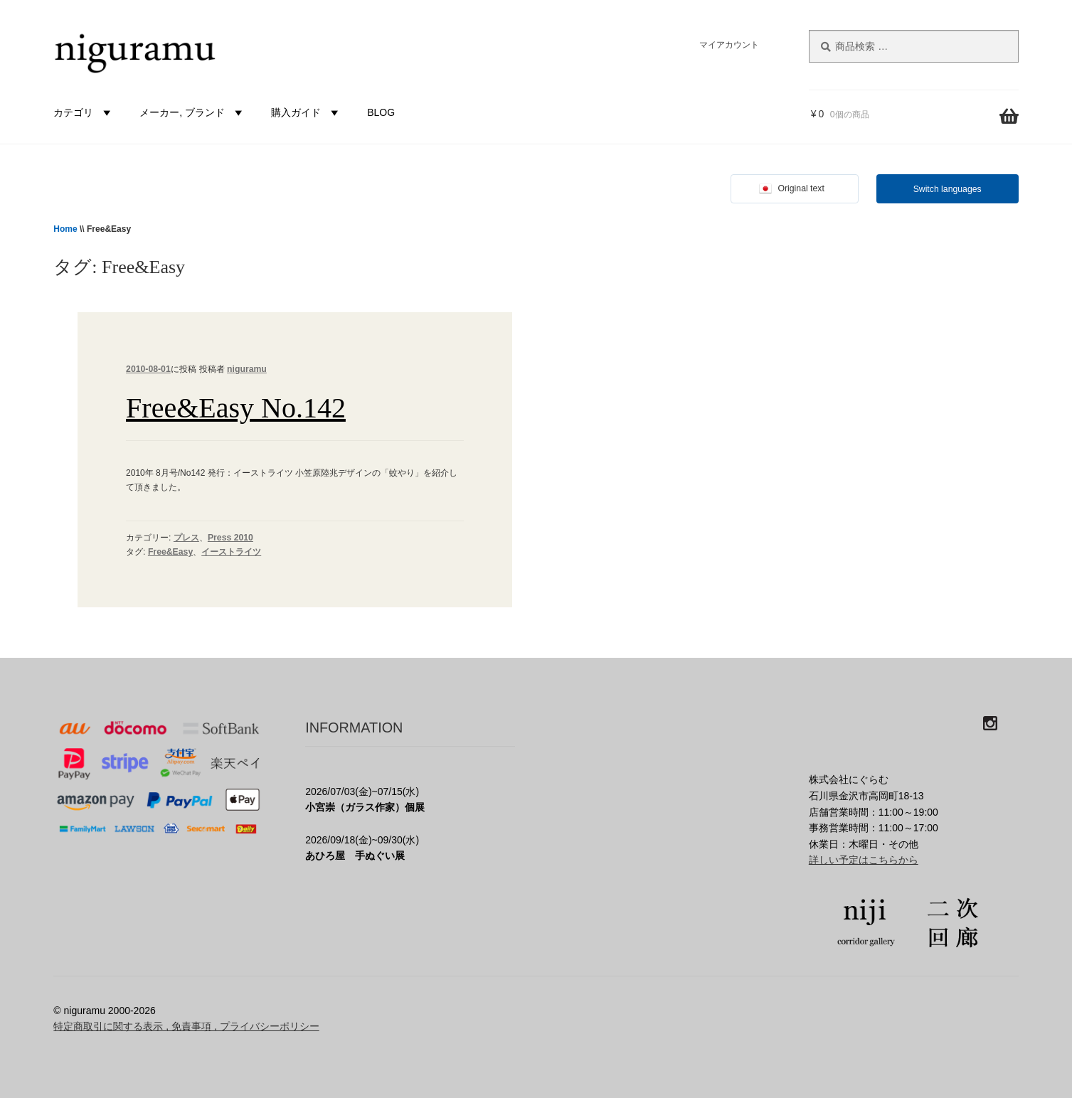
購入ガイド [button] (306, 112)
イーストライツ (231, 552)
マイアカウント (729, 45)
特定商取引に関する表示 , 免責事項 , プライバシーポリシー (186, 1026)
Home (65, 229)
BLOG (381, 112)
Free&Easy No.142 (236, 408)
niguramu (247, 369)
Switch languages (947, 189)
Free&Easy (170, 552)
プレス (186, 538)
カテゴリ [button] (84, 112)
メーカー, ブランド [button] (192, 112)
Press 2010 (230, 538)
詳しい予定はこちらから (863, 859)
